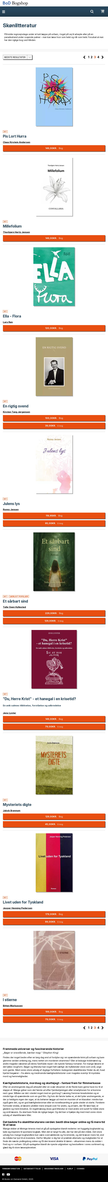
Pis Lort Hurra (14, 136)
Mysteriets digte (17, 804)
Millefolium (12, 226)
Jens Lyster (9, 713)
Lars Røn (8, 322)
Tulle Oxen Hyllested (14, 607)
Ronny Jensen (11, 509)
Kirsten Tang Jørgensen (16, 412)
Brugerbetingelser (53, 1169)
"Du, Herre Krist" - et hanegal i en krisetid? (39, 699)
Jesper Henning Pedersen (17, 908)
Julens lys (11, 503)
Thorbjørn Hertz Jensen (16, 232)
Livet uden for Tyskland (23, 902)
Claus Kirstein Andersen (16, 142)
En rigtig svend (15, 406)
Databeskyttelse (32, 1169)
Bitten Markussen (13, 1005)
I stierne (10, 1000)
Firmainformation (11, 1169)
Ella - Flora (12, 316)
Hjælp (70, 1169)
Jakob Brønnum (11, 810)
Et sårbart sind (15, 601)
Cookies (80, 1169)
